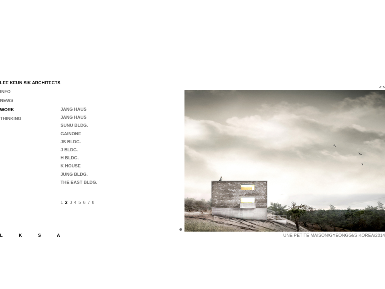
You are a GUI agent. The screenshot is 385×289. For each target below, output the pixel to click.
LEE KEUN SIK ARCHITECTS (30, 82)
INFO (5, 91)
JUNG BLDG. (74, 174)
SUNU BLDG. (74, 125)
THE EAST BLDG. (79, 182)
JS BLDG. (71, 141)
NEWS (6, 100)
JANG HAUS (74, 109)
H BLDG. (70, 157)
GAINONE (71, 133)
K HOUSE (71, 165)
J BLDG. (69, 149)
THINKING (10, 118)
